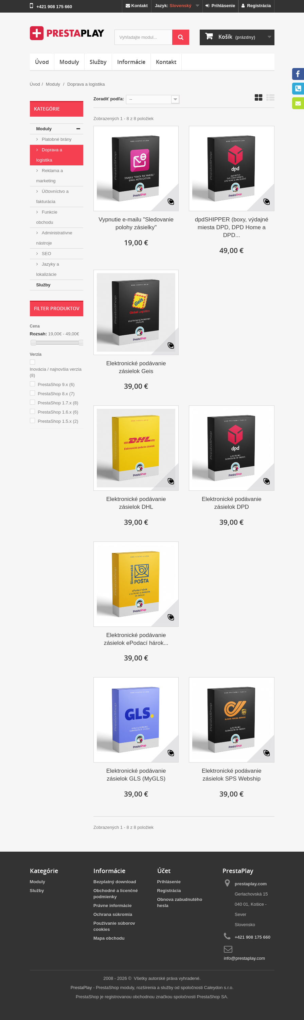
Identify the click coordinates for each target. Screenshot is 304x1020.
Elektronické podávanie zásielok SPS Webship (232, 775)
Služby (98, 62)
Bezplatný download (114, 881)
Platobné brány (56, 139)
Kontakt (137, 5)
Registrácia (256, 5)
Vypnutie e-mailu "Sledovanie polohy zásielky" (136, 223)
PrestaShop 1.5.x (58, 421)
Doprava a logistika (49, 155)
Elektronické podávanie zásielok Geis (136, 367)
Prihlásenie (220, 5)
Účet (164, 871)
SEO (46, 253)
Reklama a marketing (49, 175)
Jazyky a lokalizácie (47, 269)
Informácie (131, 62)
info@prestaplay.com (244, 958)
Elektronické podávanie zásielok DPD (232, 503)
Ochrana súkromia (112, 914)
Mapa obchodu (109, 938)
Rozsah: (38, 333)
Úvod (42, 62)
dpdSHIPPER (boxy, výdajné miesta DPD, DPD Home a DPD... (231, 227)
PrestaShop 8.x (56, 393)
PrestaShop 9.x (56, 384)
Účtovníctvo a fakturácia (52, 196)
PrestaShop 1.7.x (58, 402)
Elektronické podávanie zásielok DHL (136, 503)
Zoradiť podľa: (108, 98)
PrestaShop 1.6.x (58, 412)
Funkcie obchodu (46, 217)
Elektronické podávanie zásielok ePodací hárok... (136, 639)
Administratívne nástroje (54, 238)
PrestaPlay (81, 987)
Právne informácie (112, 905)
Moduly (69, 62)
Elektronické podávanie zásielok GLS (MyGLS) (136, 775)
